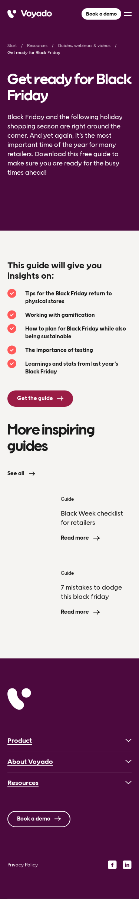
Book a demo (101, 14)
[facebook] (112, 864)
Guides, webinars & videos (84, 45)
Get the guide (35, 398)
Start (12, 45)
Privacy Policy (22, 865)
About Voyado (30, 762)
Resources (37, 45)
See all (15, 473)
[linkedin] (127, 864)
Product (19, 741)
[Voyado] (29, 14)
